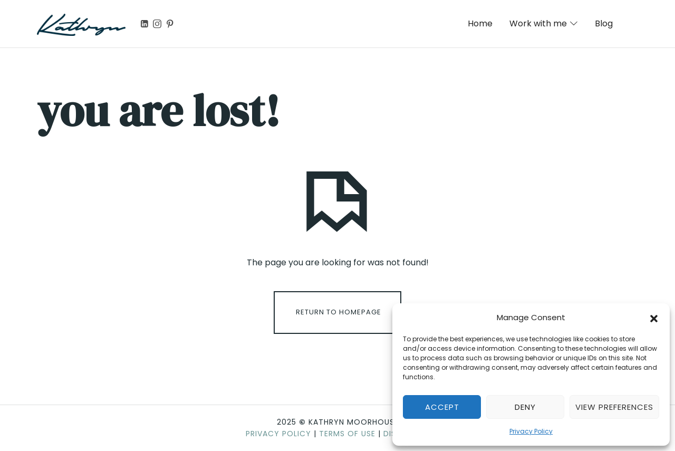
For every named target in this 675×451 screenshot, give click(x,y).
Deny (525, 406)
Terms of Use (347, 433)
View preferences (614, 406)
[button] (654, 317)
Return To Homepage (338, 312)
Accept (442, 406)
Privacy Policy (531, 431)
